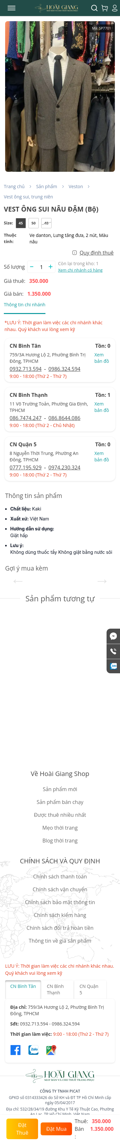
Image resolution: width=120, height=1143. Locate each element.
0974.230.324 (64, 467)
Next (102, 580)
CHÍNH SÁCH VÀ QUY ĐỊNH (60, 861)
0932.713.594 (26, 368)
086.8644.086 (64, 418)
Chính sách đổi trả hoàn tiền (60, 927)
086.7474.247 (26, 418)
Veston (76, 186)
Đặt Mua (56, 1128)
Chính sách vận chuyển (60, 889)
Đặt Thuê (22, 1128)
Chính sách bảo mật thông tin (60, 902)
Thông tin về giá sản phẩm (60, 940)
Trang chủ (14, 186)
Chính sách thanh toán (60, 876)
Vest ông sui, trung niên (28, 197)
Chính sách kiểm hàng (60, 915)
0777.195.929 (26, 467)
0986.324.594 (64, 368)
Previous (18, 580)
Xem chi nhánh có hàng (80, 270)
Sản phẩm (46, 186)
